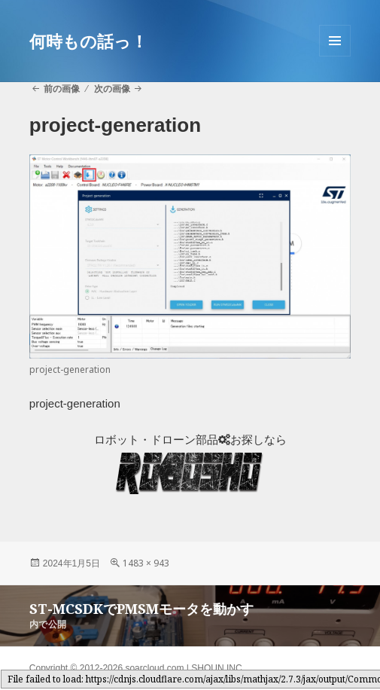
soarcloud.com (154, 668)
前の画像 (62, 88)
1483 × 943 (146, 563)
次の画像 (112, 88)
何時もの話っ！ (88, 40)
